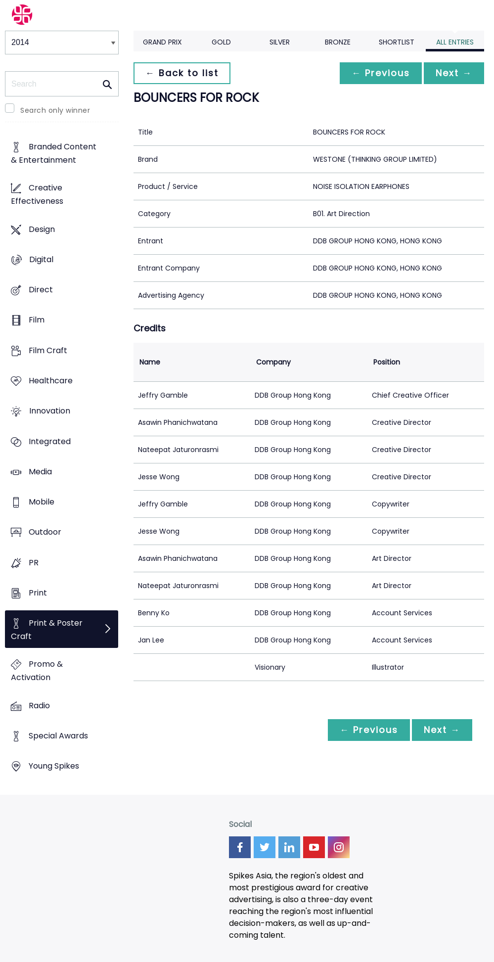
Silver (279, 42)
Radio (39, 705)
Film (37, 320)
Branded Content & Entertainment (53, 153)
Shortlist (396, 42)
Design (42, 229)
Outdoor (45, 532)
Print (38, 592)
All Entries (455, 42)
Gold (221, 42)
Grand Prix (162, 42)
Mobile (41, 501)
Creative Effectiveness (37, 195)
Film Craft (48, 350)
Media (40, 471)
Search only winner (55, 110)
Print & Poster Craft (47, 630)
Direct (41, 290)
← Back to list (182, 73)
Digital (41, 259)
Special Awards (58, 735)
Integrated (50, 441)
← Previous (381, 73)
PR (34, 562)
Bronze (338, 42)
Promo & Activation (37, 671)
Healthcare (51, 380)
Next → (454, 73)
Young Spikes (54, 766)
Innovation (49, 411)
